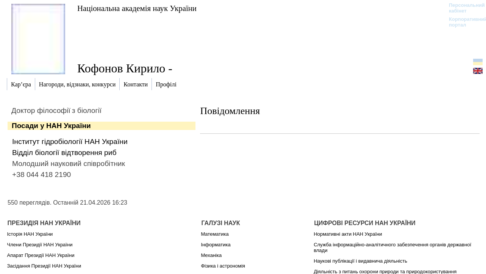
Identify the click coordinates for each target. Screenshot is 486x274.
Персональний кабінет (463, 8)
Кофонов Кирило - (124, 68)
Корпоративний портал (463, 22)
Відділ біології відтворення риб (64, 153)
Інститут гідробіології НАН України (70, 142)
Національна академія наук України (137, 8)
